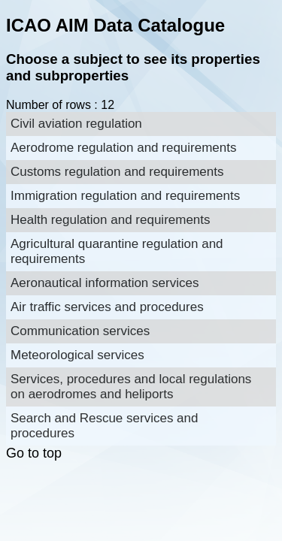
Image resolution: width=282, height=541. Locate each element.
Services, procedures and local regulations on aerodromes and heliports (131, 386)
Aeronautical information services (105, 283)
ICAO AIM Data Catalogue (115, 25)
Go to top (34, 453)
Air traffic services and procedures (107, 307)
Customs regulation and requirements (117, 172)
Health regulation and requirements (111, 220)
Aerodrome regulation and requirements (124, 148)
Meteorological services (77, 355)
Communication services (80, 331)
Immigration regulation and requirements (125, 196)
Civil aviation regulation (76, 123)
